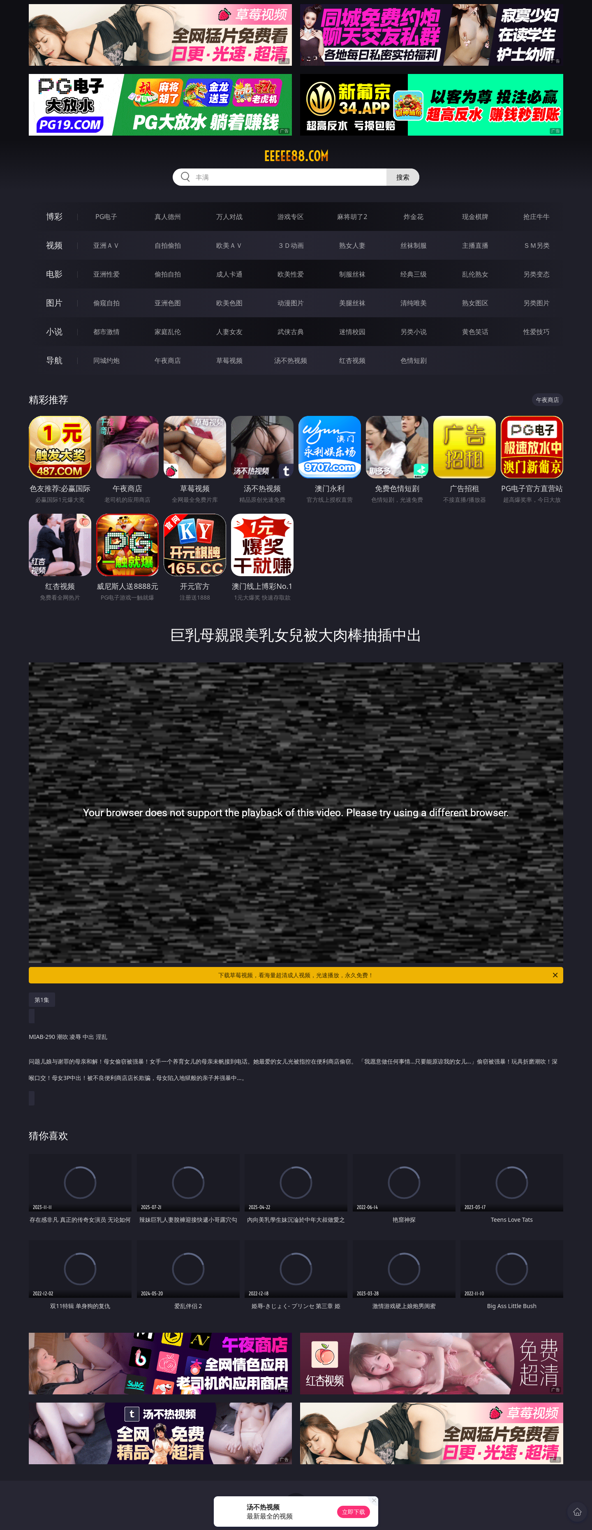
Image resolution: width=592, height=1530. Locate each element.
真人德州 (168, 216)
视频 (54, 245)
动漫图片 (291, 302)
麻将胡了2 (352, 216)
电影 (54, 273)
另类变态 (536, 274)
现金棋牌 (475, 216)
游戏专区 (291, 216)
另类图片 (536, 302)
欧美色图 (229, 302)
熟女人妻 (352, 245)
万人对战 (229, 216)
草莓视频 (229, 360)
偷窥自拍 (106, 302)
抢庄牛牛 (536, 216)
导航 (54, 360)
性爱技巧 (536, 331)
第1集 (42, 1000)
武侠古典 (291, 331)
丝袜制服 (413, 245)
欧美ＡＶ (229, 245)
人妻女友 (229, 331)
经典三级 (413, 274)
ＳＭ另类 (536, 245)
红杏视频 (352, 360)
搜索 (402, 177)
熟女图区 (475, 302)
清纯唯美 (413, 302)
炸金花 (413, 216)
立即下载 (353, 1512)
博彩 (54, 216)
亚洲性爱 (106, 274)
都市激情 (106, 331)
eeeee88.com (296, 156)
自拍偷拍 (168, 245)
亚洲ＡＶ (106, 245)
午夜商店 (168, 360)
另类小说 (413, 331)
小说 (54, 331)
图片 (54, 302)
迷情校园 (352, 331)
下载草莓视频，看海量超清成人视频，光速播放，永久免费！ (388, 975)
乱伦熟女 (475, 274)
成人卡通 (229, 274)
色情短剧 (413, 360)
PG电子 (106, 216)
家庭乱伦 (168, 331)
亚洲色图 (168, 302)
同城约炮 (106, 360)
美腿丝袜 (352, 302)
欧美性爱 (291, 274)
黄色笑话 (475, 331)
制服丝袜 (352, 274)
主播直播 (475, 245)
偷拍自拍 (168, 274)
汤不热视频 (290, 360)
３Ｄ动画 (291, 245)
